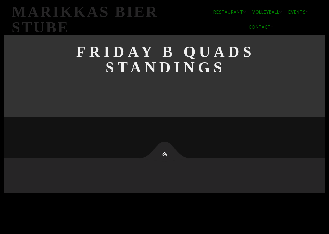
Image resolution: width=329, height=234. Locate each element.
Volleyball (265, 12)
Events (297, 12)
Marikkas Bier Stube (85, 19)
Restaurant (228, 12)
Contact (260, 27)
